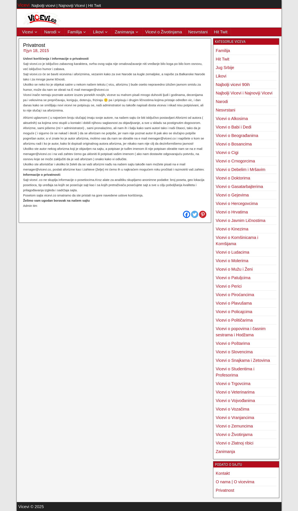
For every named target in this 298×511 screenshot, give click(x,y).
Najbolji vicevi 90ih (233, 84)
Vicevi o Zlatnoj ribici (235, 443)
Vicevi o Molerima (232, 260)
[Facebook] (186, 214)
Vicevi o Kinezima (232, 229)
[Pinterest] (202, 214)
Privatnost (34, 45)
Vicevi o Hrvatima (232, 212)
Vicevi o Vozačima (232, 409)
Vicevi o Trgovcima (233, 383)
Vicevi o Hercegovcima (237, 203)
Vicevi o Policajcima (234, 311)
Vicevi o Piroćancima (235, 294)
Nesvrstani (198, 32)
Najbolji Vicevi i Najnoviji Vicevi (244, 93)
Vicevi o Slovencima (234, 352)
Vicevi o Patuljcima (233, 277)
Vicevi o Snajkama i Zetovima (243, 360)
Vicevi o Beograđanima (237, 135)
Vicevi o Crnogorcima (235, 161)
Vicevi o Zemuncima (234, 426)
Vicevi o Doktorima (233, 178)
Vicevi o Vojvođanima (235, 400)
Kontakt (223, 473)
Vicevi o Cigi (227, 152)
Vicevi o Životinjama (163, 32)
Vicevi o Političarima (234, 320)
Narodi (50, 32)
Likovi (98, 32)
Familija (74, 32)
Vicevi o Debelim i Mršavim (241, 169)
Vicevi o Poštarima (233, 343)
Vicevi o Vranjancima (235, 417)
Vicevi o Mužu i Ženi (234, 269)
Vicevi (24, 5)
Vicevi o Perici (229, 286)
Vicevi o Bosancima (234, 144)
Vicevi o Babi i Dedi (233, 127)
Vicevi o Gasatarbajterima (239, 186)
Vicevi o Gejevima (232, 195)
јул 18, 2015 (37, 50)
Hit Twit (220, 32)
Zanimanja (124, 32)
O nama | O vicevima (235, 482)
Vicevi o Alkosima (232, 118)
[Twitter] (194, 214)
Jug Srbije (225, 67)
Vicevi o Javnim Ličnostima (241, 220)
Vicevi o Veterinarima (235, 392)
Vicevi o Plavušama (234, 303)
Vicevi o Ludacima (232, 252)
